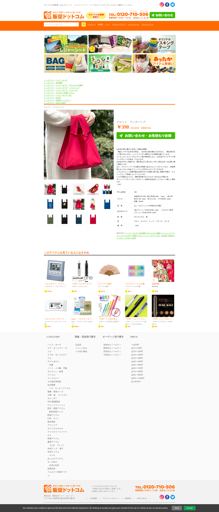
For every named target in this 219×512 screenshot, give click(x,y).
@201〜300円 (137, 355)
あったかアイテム (55, 459)
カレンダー (52, 398)
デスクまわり (53, 361)
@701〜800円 (137, 371)
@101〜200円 (137, 351)
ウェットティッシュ (56, 405)
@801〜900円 (137, 375)
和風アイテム (53, 438)
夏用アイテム (53, 442)
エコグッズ (91, 24)
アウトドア (52, 425)
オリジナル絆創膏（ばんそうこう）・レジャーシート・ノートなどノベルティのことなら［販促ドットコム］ (88, 5)
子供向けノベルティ (112, 355)
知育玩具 (51, 469)
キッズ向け (52, 462)
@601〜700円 (137, 368)
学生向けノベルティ (112, 351)
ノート (107, 24)
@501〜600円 (137, 365)
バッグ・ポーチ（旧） (64, 95)
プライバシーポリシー (110, 498)
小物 (49, 395)
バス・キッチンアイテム (60, 388)
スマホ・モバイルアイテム (57, 356)
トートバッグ (74, 88)
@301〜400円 (61, 103)
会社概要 (93, 498)
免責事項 (128, 498)
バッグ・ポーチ (61, 80)
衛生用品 (51, 422)
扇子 (61, 449)
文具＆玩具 (54, 465)
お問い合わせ (142, 498)
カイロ (52, 455)
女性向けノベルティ (63, 100)
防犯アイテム (53, 415)
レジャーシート (133, 24)
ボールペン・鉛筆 (55, 371)
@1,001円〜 (136, 382)
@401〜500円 (137, 361)
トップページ (49, 80)
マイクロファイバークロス (57, 433)
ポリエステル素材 (76, 85)
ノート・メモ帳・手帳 (57, 368)
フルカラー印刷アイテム (65, 93)
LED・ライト (53, 418)
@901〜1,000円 (137, 378)
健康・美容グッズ (55, 392)
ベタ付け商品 (81, 351)
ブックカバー (53, 378)
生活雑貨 (59, 83)
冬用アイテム (53, 452)
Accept (190, 508)
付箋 (51, 365)
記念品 (58, 98)
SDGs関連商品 (53, 402)
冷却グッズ (52, 449)
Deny (177, 508)
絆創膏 (100, 24)
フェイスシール (147, 24)
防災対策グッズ (56, 412)
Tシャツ (60, 445)
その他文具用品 (54, 382)
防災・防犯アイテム (56, 408)
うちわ (52, 445)
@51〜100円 (136, 348)
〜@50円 (135, 345)
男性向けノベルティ (112, 348)
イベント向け (81, 348)
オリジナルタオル (55, 428)
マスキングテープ (119, 24)
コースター (62, 395)
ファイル (51, 375)
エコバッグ (73, 90)
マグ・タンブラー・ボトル (57, 349)
